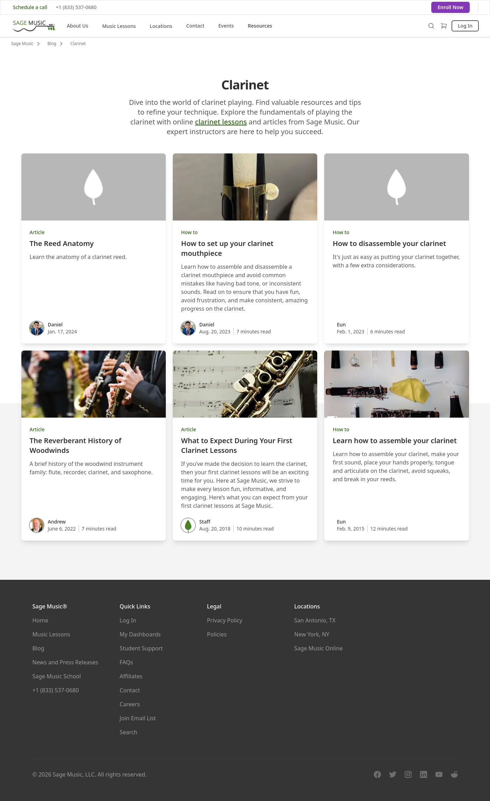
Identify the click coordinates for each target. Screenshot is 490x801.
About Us (77, 25)
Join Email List (138, 718)
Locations (161, 26)
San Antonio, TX (314, 620)
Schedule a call (30, 7)
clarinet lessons (221, 122)
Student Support (141, 648)
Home (41, 620)
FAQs (126, 662)
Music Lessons (119, 26)
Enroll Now (450, 7)
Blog (38, 648)
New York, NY (311, 634)
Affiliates (131, 676)
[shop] (444, 26)
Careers (130, 704)
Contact (195, 25)
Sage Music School (57, 676)
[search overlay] (431, 26)
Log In (465, 25)
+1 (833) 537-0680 (76, 7)
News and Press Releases (65, 662)
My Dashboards (140, 634)
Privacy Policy (224, 620)
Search (128, 732)
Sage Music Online (318, 648)
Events (226, 25)
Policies (217, 634)
